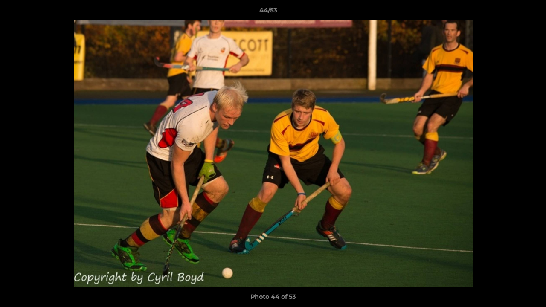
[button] (510, 12)
